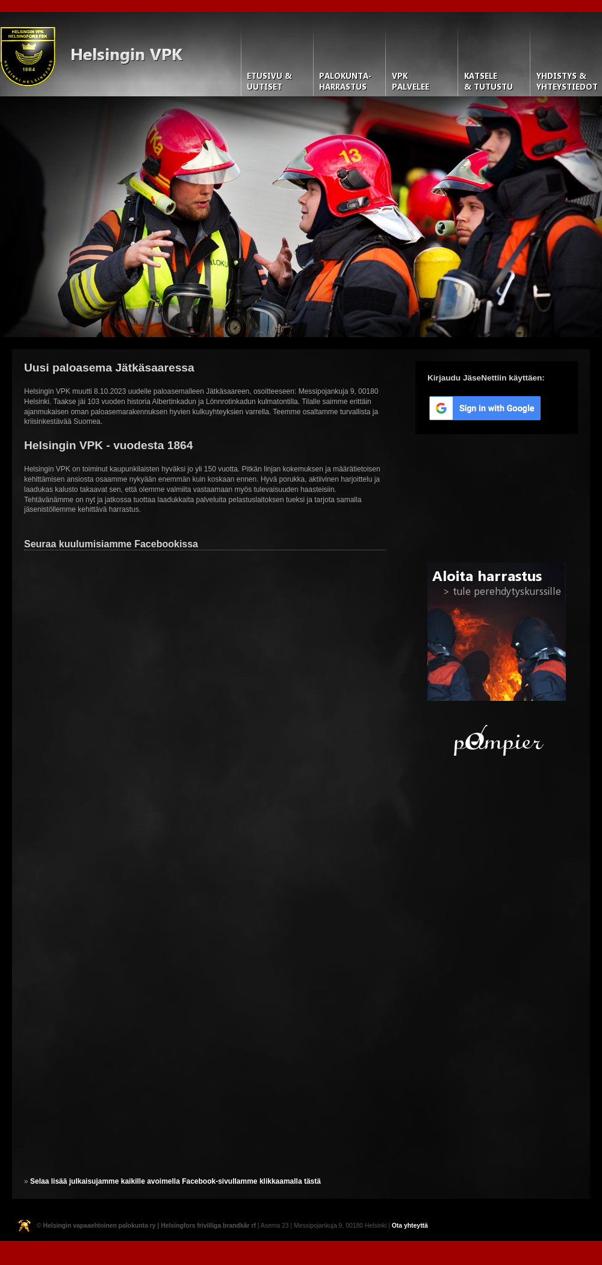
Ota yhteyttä (410, 1225)
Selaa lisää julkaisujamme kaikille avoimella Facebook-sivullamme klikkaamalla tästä (175, 1181)
